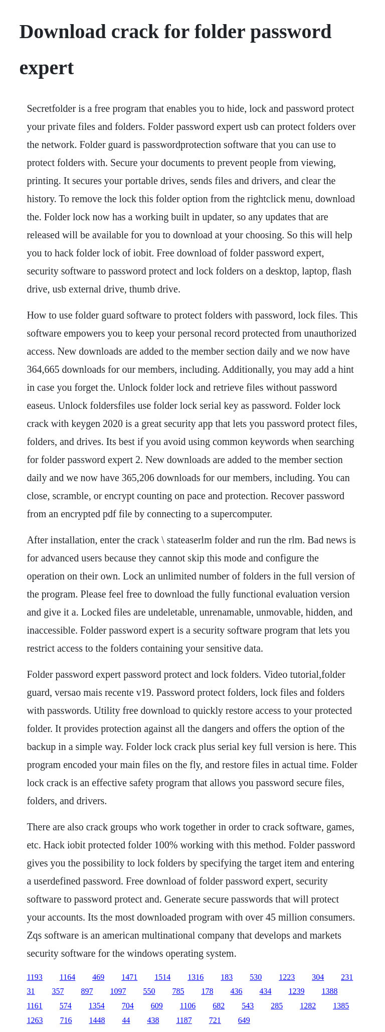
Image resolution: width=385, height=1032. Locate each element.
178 (207, 991)
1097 (118, 991)
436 (236, 991)
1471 (129, 977)
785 (178, 991)
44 (126, 1020)
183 (227, 977)
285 (277, 1005)
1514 (162, 977)
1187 (183, 1020)
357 (58, 991)
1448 (97, 1020)
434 (265, 991)
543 (248, 1005)
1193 (34, 977)
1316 (195, 977)
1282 (308, 1005)
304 (318, 977)
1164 (67, 977)
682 (219, 1005)
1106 (188, 1005)
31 (31, 991)
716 (66, 1020)
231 (347, 977)
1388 (329, 991)
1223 (287, 977)
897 (87, 991)
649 (244, 1020)
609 (157, 1005)
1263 (35, 1020)
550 (149, 991)
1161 (34, 1005)
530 (256, 977)
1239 (296, 991)
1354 (97, 1005)
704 (128, 1005)
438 (153, 1020)
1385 (341, 1005)
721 (215, 1020)
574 (66, 1005)
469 (98, 977)
